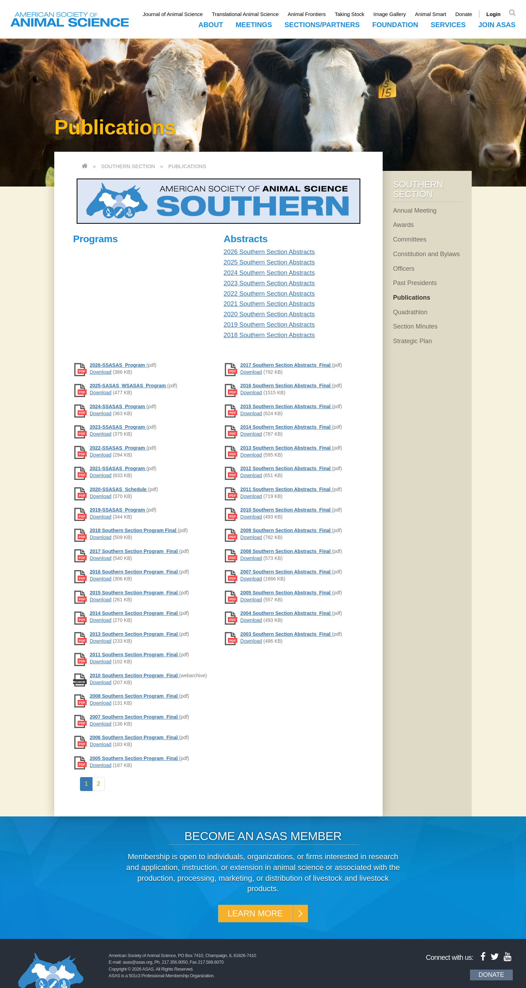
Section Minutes (415, 326)
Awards (403, 224)
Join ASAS (497, 25)
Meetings (254, 25)
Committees (410, 239)
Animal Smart (430, 14)
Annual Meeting (415, 210)
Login (493, 14)
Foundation (395, 25)
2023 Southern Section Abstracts (269, 283)
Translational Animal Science (245, 14)
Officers (404, 268)
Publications (187, 166)
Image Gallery (389, 14)
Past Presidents (415, 282)
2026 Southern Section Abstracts (269, 251)
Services (448, 25)
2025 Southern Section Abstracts (269, 262)
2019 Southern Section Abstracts (269, 324)
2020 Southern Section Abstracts (269, 314)
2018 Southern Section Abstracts (269, 335)
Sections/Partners (322, 25)
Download (100, 372)
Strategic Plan (412, 341)
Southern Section (128, 166)
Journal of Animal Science (173, 14)
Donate (463, 14)
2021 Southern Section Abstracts (269, 303)
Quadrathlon (410, 312)
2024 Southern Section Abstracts (269, 272)
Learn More (255, 913)
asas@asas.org (137, 962)
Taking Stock (349, 14)
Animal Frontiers (307, 14)
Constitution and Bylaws (426, 254)
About (210, 25)
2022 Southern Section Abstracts (269, 293)
